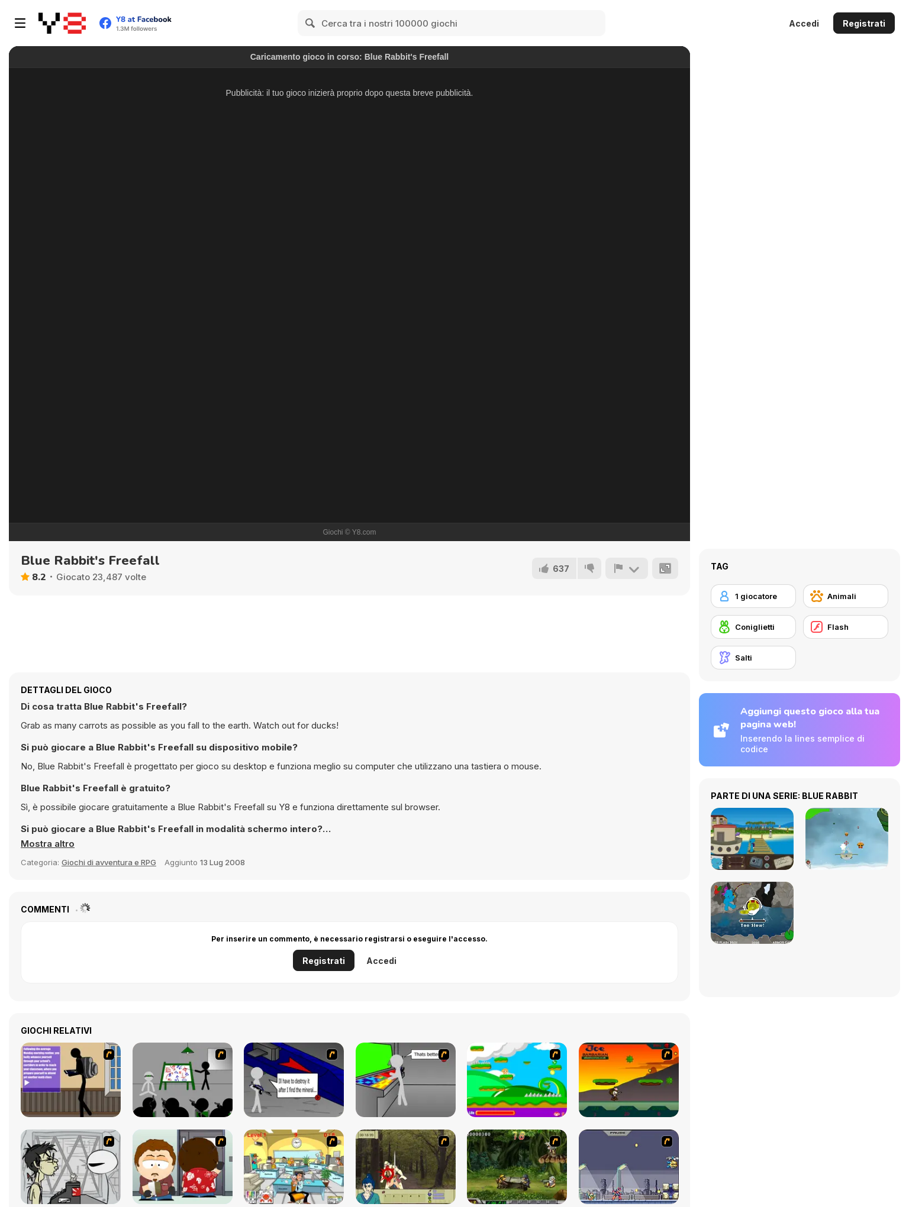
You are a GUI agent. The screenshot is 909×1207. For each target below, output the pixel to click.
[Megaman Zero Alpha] (629, 1167)
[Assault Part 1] (183, 1080)
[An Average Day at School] (71, 1080)
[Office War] (294, 1167)
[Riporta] (626, 568)
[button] (48, 843)
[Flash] (845, 627)
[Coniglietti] (753, 627)
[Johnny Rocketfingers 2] (71, 1167)
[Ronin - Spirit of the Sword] (406, 1167)
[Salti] (753, 657)
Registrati (864, 23)
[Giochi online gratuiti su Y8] (62, 23)
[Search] (311, 23)
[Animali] (845, 596)
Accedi (804, 23)
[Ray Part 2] (183, 1167)
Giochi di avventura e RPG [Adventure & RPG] (109, 862)
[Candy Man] (517, 1080)
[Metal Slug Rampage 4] (517, 1167)
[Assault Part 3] (406, 1080)
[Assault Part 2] (294, 1080)
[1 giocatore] (753, 596)
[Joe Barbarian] (629, 1080)
